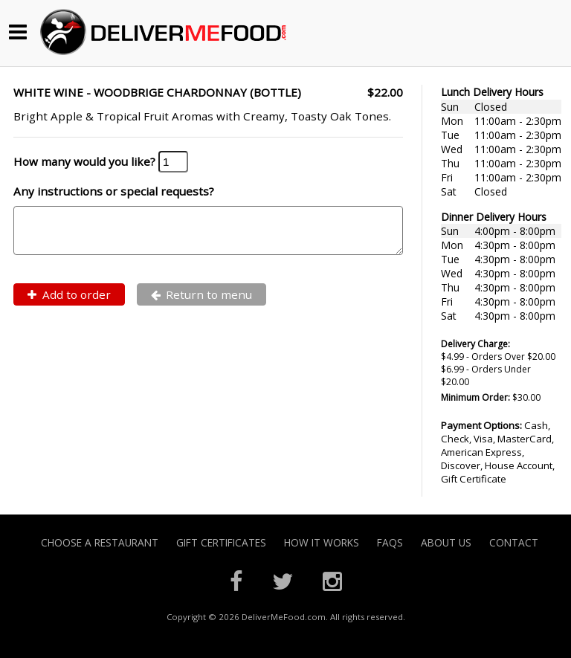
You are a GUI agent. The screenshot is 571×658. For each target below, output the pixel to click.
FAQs (390, 542)
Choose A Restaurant (99, 542)
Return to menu (202, 303)
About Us (446, 542)
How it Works (321, 542)
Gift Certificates (221, 542)
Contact (513, 542)
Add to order (69, 303)
